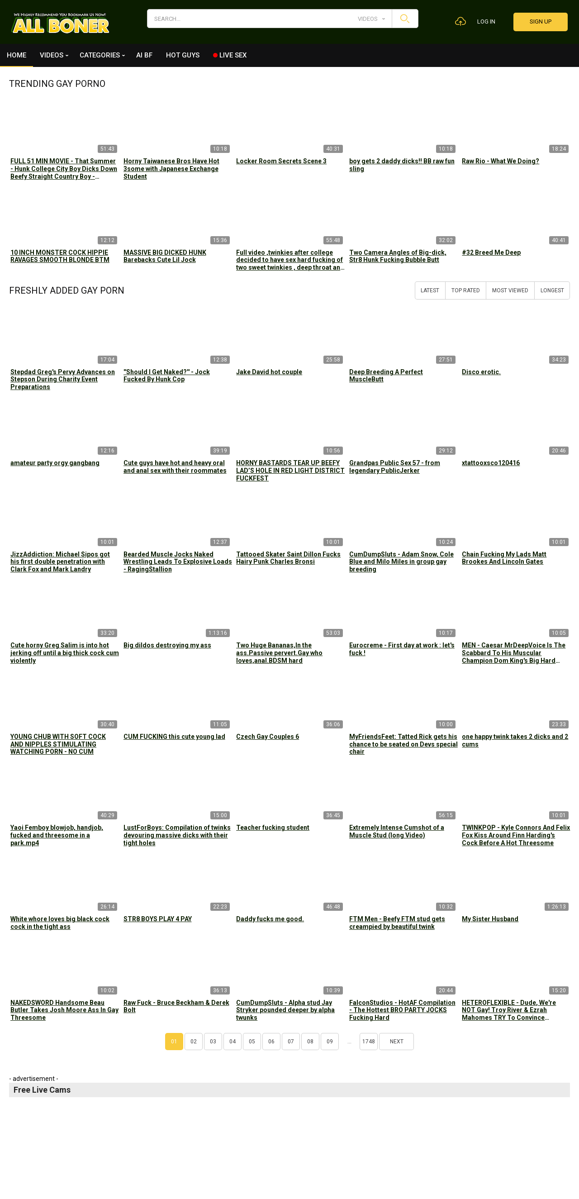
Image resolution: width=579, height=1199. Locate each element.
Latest (430, 290)
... (349, 1041)
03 (213, 1041)
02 (193, 1041)
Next (396, 1041)
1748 (368, 1041)
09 (330, 1041)
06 (271, 1041)
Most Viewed (510, 290)
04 (232, 1041)
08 (310, 1041)
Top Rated (465, 290)
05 (252, 1041)
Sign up (540, 21)
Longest (552, 290)
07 (291, 1041)
